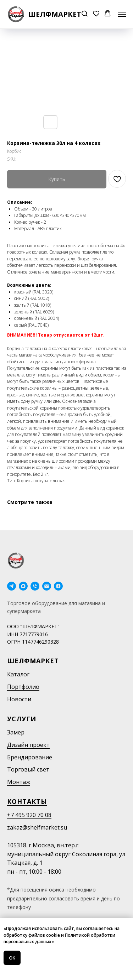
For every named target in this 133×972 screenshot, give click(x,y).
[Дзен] (58, 586)
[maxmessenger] (23, 586)
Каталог (18, 674)
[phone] (35, 586)
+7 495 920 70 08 (29, 815)
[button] (84, 14)
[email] (46, 586)
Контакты (27, 801)
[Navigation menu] (122, 14)
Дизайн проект (28, 745)
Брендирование (29, 757)
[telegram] (11, 586)
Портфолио (23, 687)
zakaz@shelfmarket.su (37, 827)
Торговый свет (28, 769)
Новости (19, 699)
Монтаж (18, 782)
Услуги (21, 718)
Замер (15, 732)
